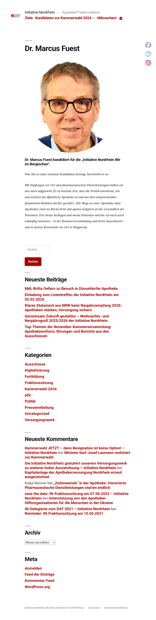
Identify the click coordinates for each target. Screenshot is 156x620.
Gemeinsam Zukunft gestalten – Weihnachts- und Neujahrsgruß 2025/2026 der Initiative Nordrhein (67, 318)
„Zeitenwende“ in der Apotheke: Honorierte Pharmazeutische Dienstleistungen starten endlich (75, 485)
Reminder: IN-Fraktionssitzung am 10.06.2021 (64, 513)
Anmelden (33, 568)
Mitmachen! (107, 18)
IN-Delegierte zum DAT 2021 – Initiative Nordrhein (67, 509)
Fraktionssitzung (39, 383)
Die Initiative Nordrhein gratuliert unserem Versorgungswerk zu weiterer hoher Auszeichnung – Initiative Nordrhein (76, 465)
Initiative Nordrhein (40, 12)
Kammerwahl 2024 (41, 389)
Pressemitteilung (39, 407)
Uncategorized (37, 413)
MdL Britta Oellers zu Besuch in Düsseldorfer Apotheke (71, 288)
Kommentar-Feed (39, 580)
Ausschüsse (35, 364)
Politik (30, 401)
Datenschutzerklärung (115, 607)
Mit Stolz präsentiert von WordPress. (65, 607)
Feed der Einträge (39, 574)
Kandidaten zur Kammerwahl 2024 (63, 18)
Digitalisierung (37, 370)
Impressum (94, 607)
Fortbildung (34, 376)
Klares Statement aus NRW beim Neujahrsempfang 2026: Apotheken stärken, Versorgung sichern (73, 307)
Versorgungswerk (40, 420)
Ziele (29, 18)
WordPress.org (37, 587)
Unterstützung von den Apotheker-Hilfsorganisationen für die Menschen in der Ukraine (69, 500)
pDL (28, 395)
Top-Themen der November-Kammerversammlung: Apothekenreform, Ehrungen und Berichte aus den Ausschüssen (68, 331)
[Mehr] (121, 18)
